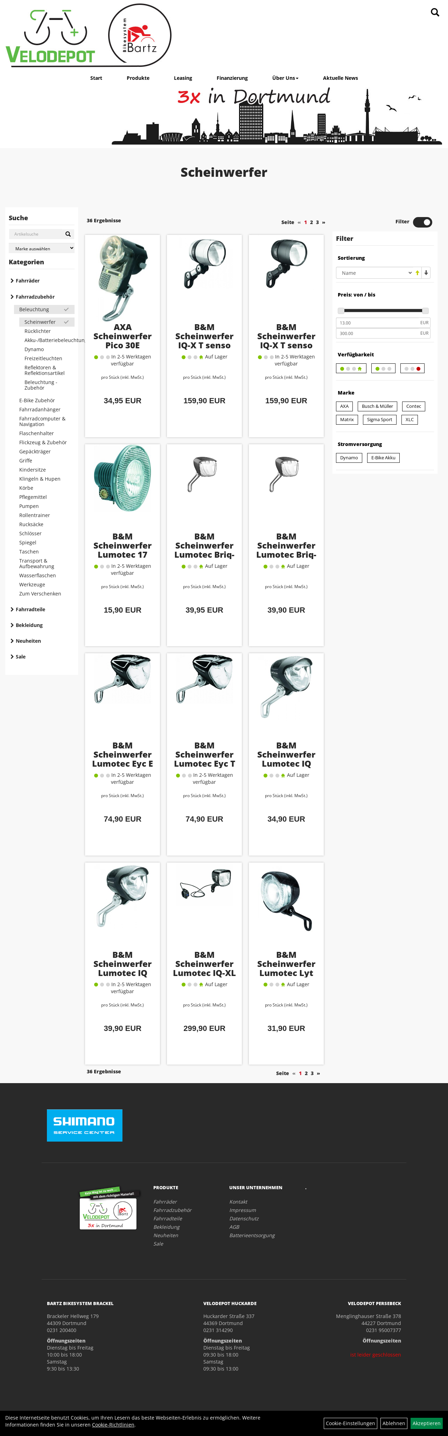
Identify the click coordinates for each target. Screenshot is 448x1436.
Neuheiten (28, 640)
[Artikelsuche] (435, 13)
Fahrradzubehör (35, 296)
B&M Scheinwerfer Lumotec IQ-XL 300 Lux (204, 968)
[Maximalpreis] (377, 333)
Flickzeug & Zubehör (43, 442)
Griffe (25, 460)
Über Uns (285, 78)
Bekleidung (29, 625)
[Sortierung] (374, 273)
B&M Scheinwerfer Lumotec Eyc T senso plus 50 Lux (204, 763)
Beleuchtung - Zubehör (40, 385)
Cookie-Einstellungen (350, 1423)
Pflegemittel (33, 497)
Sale (21, 656)
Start (96, 78)
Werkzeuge (32, 584)
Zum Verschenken (40, 593)
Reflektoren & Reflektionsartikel (44, 370)
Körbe (26, 488)
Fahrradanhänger (40, 409)
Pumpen (29, 506)
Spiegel (27, 542)
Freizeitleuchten (43, 358)
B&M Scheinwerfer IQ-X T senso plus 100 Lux (204, 340)
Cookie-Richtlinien (113, 1424)
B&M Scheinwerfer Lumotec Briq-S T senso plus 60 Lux (286, 554)
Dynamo (34, 349)
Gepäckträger (35, 451)
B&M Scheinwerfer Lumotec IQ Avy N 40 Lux (286, 758)
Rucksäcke (31, 524)
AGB (234, 1227)
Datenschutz (244, 1218)
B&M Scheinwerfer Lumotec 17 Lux (122, 549)
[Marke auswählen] (42, 248)
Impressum (242, 1210)
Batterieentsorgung (252, 1235)
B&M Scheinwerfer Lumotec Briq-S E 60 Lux (204, 549)
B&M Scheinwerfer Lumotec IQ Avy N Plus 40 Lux (122, 973)
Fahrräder (28, 280)
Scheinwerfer (40, 322)
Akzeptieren (427, 1423)
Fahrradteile (30, 609)
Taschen (29, 551)
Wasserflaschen (37, 575)
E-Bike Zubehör (37, 400)
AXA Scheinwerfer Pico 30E (122, 336)
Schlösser (30, 533)
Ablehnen (394, 1423)
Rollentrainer (34, 515)
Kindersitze (32, 469)
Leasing (183, 78)
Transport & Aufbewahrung (36, 563)
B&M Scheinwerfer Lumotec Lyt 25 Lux (286, 968)
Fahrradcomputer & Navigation (42, 421)
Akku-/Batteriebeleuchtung (49, 340)
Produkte (138, 78)
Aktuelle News (340, 78)
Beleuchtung (34, 309)
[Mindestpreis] (377, 323)
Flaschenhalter (36, 433)
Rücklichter (37, 331)
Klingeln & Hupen (40, 478)
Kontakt (238, 1201)
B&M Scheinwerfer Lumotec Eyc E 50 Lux (122, 758)
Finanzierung (232, 78)
